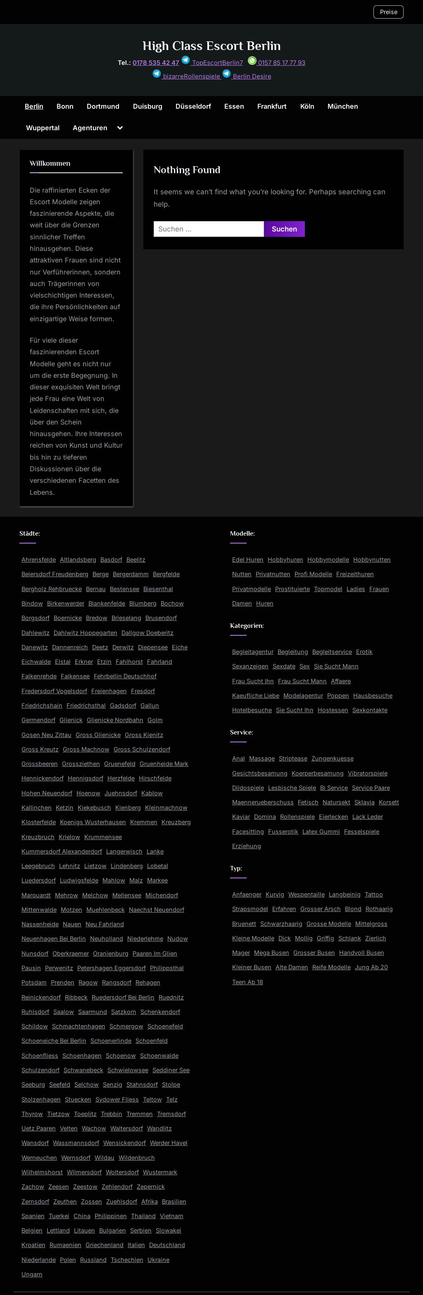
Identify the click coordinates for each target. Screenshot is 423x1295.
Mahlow (113, 880)
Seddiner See (171, 1069)
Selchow (86, 1084)
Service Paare (371, 787)
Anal (238, 758)
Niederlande (38, 1259)
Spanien (33, 1215)
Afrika (149, 1201)
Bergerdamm (131, 573)
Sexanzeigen (250, 666)
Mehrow (66, 895)
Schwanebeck (83, 1069)
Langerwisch (124, 851)
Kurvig (275, 894)
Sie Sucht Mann (336, 666)
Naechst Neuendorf (156, 909)
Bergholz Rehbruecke (51, 588)
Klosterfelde (38, 821)
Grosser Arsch (320, 908)
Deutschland (167, 1244)
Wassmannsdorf (76, 1142)
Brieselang (126, 617)
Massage (262, 758)
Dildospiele (248, 787)
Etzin (104, 661)
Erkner (84, 661)
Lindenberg (127, 865)
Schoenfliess (39, 1055)
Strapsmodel (250, 908)
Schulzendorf (40, 1069)
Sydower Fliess (117, 1099)
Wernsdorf (75, 1157)
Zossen (91, 1201)
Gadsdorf (123, 705)
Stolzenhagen (41, 1099)
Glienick (71, 719)
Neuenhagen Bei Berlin (53, 938)
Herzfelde (121, 778)
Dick (284, 938)
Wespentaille (306, 894)
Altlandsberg (78, 559)
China (82, 1215)
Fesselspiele (361, 831)
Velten (69, 1128)
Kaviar (241, 816)
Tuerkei (59, 1215)
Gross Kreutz (40, 749)
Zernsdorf (35, 1201)
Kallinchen (36, 807)
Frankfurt (272, 106)
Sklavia (364, 802)
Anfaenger (246, 894)
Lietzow (95, 865)
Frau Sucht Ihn (253, 680)
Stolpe (171, 1084)
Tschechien (127, 1259)
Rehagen (147, 982)
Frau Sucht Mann (302, 680)
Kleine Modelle (253, 938)
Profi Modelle (313, 573)
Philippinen (111, 1215)
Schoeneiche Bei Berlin (53, 1040)
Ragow (88, 982)
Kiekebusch (94, 807)
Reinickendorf (41, 997)
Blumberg (143, 603)
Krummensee (103, 836)
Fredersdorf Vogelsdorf (54, 690)
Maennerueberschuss (263, 802)
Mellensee (126, 895)
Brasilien (174, 1201)
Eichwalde (36, 661)
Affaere (341, 680)
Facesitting (248, 831)
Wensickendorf (124, 1142)
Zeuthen (65, 1201)
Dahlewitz (35, 632)
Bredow (96, 617)
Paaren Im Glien (155, 953)
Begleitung (293, 651)
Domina (265, 816)
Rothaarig (379, 908)
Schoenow (121, 1055)
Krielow (69, 836)
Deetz (100, 647)
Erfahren (284, 908)
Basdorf (111, 559)
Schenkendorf (160, 1011)
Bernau (96, 588)
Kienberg (128, 807)
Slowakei (168, 1230)
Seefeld (59, 1084)
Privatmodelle (251, 588)
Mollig (304, 938)
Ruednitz (171, 997)
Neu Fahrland (105, 924)
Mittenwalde (39, 909)
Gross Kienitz (144, 734)
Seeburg (33, 1084)
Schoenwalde (159, 1055)
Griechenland (105, 1244)
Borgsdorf (35, 617)
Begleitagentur (252, 651)
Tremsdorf (171, 1113)
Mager (241, 952)
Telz (172, 1099)
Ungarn (32, 1274)
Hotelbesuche (252, 709)
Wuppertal (42, 128)
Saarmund (92, 1011)
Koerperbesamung (318, 773)
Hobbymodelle (328, 559)
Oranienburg (110, 953)
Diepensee (153, 647)
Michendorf (161, 895)
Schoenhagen (82, 1055)
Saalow (63, 1011)
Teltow (152, 1099)
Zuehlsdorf (121, 1201)
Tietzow (58, 1113)
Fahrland (159, 661)
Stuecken (78, 1099)
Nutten (242, 573)
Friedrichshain (41, 705)
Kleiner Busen (251, 967)
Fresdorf (143, 690)
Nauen (72, 924)
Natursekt (336, 802)
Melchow (95, 895)
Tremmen (139, 1113)
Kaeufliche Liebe (255, 695)
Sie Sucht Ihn (295, 709)
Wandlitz (159, 1128)
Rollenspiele (297, 816)
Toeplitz (85, 1113)
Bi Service (334, 787)
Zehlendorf (117, 1186)
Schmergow (126, 1026)
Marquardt (36, 895)
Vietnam (171, 1215)
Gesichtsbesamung (260, 773)
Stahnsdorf (142, 1084)
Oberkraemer (70, 953)
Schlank (349, 938)
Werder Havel (169, 1142)
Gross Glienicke (98, 734)
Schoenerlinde (110, 1040)
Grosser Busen (314, 952)
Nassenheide (40, 924)
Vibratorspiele (367, 773)
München (343, 106)
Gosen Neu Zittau (46, 734)
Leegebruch (38, 865)
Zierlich (375, 938)
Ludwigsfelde (79, 880)
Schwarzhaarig (281, 923)
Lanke (155, 851)
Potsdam (34, 982)
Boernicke (68, 617)
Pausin (31, 967)
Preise (388, 11)
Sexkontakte (369, 709)
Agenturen (90, 128)
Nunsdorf (34, 953)
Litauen (84, 1230)
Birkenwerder (65, 603)
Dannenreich (70, 647)
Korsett (389, 802)
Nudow (177, 938)
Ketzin (65, 807)
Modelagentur (303, 695)
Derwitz (123, 647)
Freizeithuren (355, 573)
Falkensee (75, 676)
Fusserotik (283, 831)
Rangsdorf (116, 982)
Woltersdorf (122, 1172)
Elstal (63, 661)
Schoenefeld (165, 1026)
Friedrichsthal (86, 705)
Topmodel (328, 588)
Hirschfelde (155, 778)
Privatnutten (273, 573)
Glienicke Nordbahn (115, 719)
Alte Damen (292, 967)
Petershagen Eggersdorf (111, 967)
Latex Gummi (321, 831)
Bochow (172, 603)
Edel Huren (248, 559)
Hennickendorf (42, 778)
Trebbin (111, 1113)
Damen (242, 603)
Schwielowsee (127, 1069)
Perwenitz (59, 967)
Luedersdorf (38, 880)
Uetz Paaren (38, 1128)
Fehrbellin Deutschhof (125, 676)
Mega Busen (271, 952)
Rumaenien (65, 1244)
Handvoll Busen (361, 952)
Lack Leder (367, 816)
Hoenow (88, 793)
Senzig (112, 1084)
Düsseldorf (193, 106)
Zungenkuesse (332, 758)
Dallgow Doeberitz (147, 632)
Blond (353, 908)
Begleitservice (332, 651)
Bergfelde (166, 573)
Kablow (152, 793)
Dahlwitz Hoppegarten (85, 632)
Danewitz (34, 647)
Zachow (32, 1186)
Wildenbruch (137, 1157)
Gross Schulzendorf (142, 749)
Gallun (149, 705)
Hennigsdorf (85, 778)
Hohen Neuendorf (46, 793)
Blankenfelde (106, 603)
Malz (136, 880)
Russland (93, 1259)
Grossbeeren (39, 763)
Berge (101, 573)
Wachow (94, 1128)
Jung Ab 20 (371, 967)
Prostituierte (292, 588)
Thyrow (32, 1113)
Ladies (356, 588)
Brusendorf (161, 617)
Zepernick (151, 1186)
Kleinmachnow (166, 807)
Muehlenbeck (105, 909)
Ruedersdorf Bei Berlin (123, 997)
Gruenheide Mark (164, 763)
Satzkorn (123, 1011)
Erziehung (246, 845)
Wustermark (160, 1172)
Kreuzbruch (38, 836)
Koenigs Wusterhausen (93, 821)
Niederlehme (145, 938)
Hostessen (333, 709)
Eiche (180, 647)
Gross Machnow (86, 749)
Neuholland (106, 938)
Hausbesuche (372, 695)
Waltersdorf (126, 1128)
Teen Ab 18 (247, 981)
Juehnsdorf (121, 793)
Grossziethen (81, 763)
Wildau (104, 1157)
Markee (157, 880)
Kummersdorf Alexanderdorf (61, 851)
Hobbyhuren (285, 559)
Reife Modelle (331, 967)
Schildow (34, 1026)
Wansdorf (35, 1142)
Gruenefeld (119, 763)
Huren (264, 603)
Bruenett (244, 923)
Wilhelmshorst (42, 1172)
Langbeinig (345, 894)
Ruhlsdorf (35, 1011)
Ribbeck (76, 997)
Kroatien (33, 1244)
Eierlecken (333, 816)
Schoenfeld (151, 1040)
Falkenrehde (39, 676)
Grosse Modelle (329, 923)
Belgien (32, 1230)
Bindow (32, 603)
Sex (304, 666)
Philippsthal (167, 967)
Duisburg (147, 106)
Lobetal (157, 865)
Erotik (364, 651)
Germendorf (38, 719)
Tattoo (374, 894)
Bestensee (124, 588)
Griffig (325, 938)
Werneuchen (39, 1157)
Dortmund (103, 106)
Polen (68, 1259)
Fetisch (308, 802)
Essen (234, 106)
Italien (136, 1244)
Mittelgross (371, 923)
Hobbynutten (372, 559)
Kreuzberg (176, 821)
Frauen (379, 588)
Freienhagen (109, 690)
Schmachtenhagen (78, 1026)
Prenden (62, 982)
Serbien (141, 1230)
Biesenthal (158, 588)
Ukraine (158, 1259)
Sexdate (284, 666)
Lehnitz (69, 865)
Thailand (143, 1215)
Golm (155, 719)
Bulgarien (112, 1230)
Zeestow (85, 1186)
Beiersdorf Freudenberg (54, 573)
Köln (307, 106)
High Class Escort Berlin (212, 45)
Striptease (293, 758)
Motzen (71, 909)
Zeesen (58, 1186)
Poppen (338, 695)
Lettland (58, 1230)
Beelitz (135, 559)
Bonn (65, 106)
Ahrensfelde (38, 559)
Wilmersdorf (84, 1172)
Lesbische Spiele (292, 787)
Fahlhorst (129, 661)
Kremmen (143, 821)
